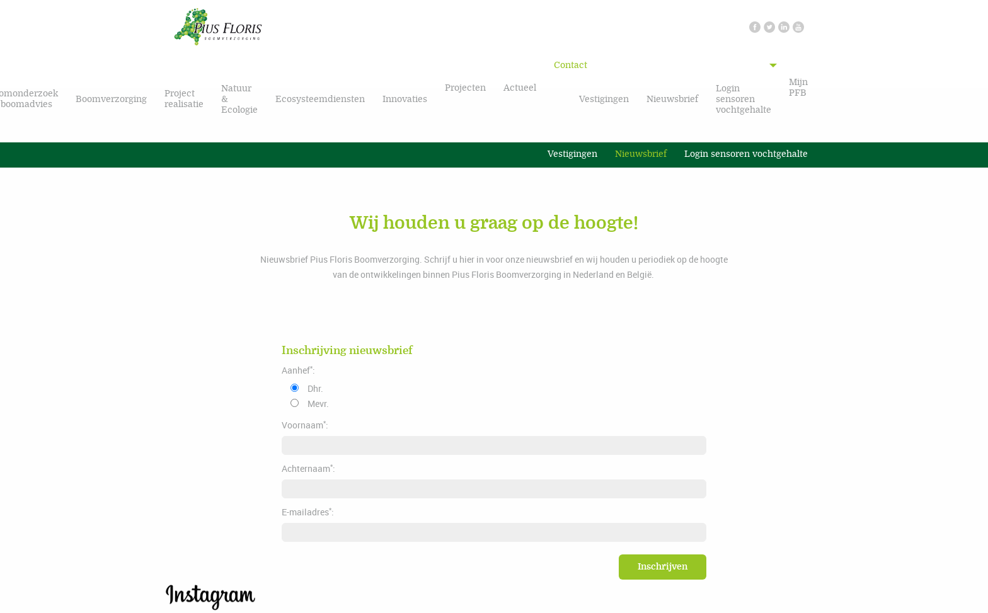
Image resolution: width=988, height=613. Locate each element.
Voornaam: (305, 424)
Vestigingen (604, 99)
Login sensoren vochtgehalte (743, 99)
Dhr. (315, 388)
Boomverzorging (111, 99)
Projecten (465, 88)
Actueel (519, 88)
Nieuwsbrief (672, 99)
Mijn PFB (798, 87)
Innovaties (404, 99)
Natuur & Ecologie (239, 99)
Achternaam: (308, 468)
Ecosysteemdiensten (320, 99)
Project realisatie (184, 99)
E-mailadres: (308, 511)
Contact (570, 65)
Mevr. (318, 404)
